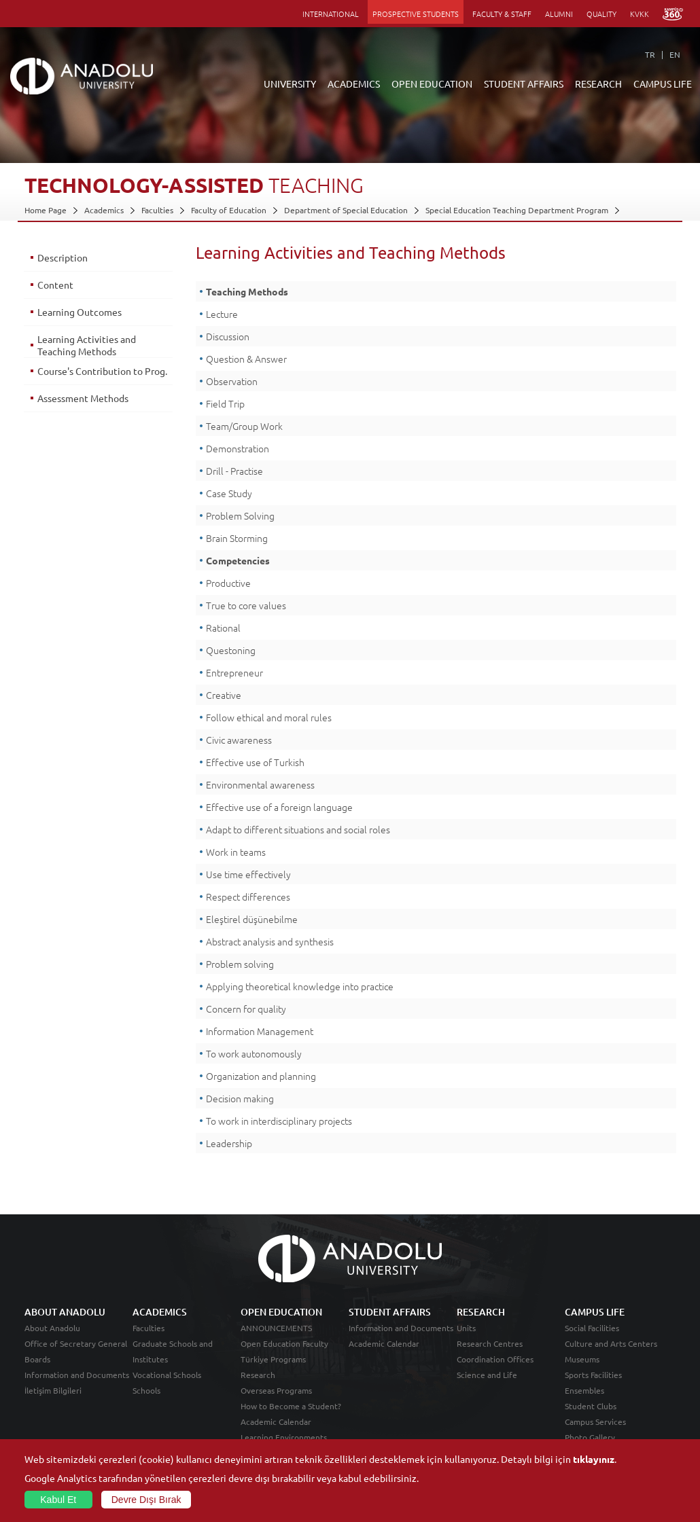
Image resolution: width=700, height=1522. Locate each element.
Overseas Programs (276, 1390)
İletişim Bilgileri (53, 1390)
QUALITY (601, 13)
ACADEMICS (354, 83)
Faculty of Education (228, 209)
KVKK (639, 13)
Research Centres (490, 1343)
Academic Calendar (276, 1421)
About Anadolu (52, 1327)
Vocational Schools (167, 1374)
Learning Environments (284, 1437)
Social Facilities (592, 1327)
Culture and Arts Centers (611, 1343)
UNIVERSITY (290, 83)
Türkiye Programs (273, 1359)
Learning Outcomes (79, 312)
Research (258, 1374)
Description (62, 257)
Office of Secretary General (75, 1343)
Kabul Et (58, 1499)
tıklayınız (593, 1459)
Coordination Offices (495, 1359)
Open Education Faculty (284, 1343)
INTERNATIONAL (330, 13)
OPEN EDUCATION (431, 83)
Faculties (157, 209)
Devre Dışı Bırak (146, 1499)
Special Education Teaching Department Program (516, 209)
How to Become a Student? (291, 1405)
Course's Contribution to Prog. (102, 371)
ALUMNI (559, 13)
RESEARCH (598, 83)
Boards (37, 1359)
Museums (582, 1359)
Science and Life (487, 1374)
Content (55, 284)
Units (466, 1327)
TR (650, 54)
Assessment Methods (82, 398)
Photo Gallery (590, 1437)
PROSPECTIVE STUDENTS (415, 13)
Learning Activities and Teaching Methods (86, 345)
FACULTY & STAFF (501, 13)
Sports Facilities (593, 1374)
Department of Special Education (346, 209)
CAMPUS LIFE (662, 83)
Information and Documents (76, 1374)
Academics (104, 209)
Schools (146, 1390)
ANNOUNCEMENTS (276, 1327)
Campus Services (595, 1421)
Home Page (45, 209)
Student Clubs (590, 1405)
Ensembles (584, 1390)
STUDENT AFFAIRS (523, 83)
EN (674, 54)
